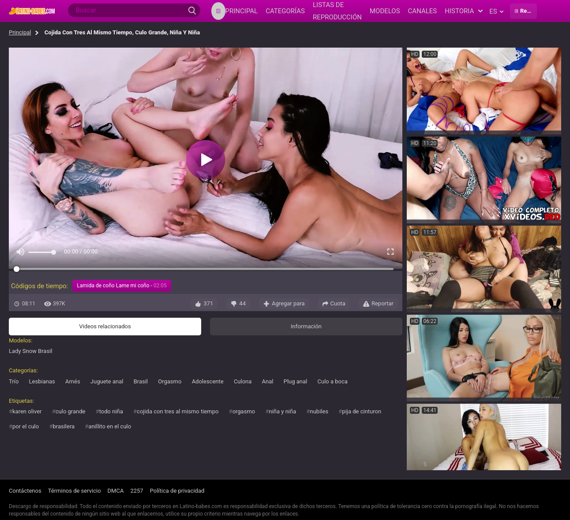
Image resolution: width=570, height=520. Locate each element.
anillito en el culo (109, 426)
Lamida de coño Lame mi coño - (121, 285)
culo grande (71, 411)
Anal (268, 381)
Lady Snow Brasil (30, 351)
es (496, 11)
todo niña (111, 411)
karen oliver (27, 411)
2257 (136, 490)
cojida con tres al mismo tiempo (177, 411)
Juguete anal (107, 381)
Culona (242, 381)
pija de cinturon (361, 411)
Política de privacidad (177, 490)
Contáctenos (25, 490)
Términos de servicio (74, 490)
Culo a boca (333, 381)
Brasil (141, 381)
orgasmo (243, 411)
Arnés (72, 381)
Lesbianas (42, 381)
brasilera (63, 426)
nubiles (319, 411)
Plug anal (296, 381)
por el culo (25, 426)
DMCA (116, 490)
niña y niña (282, 411)
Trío (14, 381)
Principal (20, 32)
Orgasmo (169, 381)
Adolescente (208, 381)
